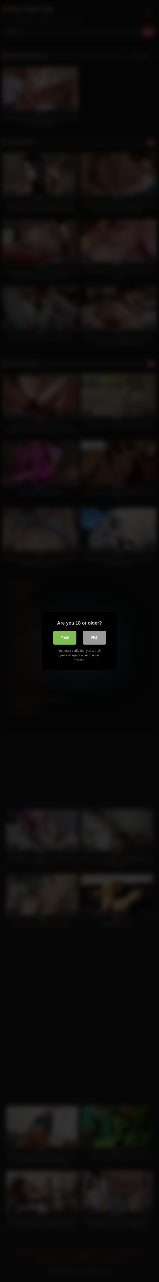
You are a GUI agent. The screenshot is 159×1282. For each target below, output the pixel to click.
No (94, 637)
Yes (65, 637)
